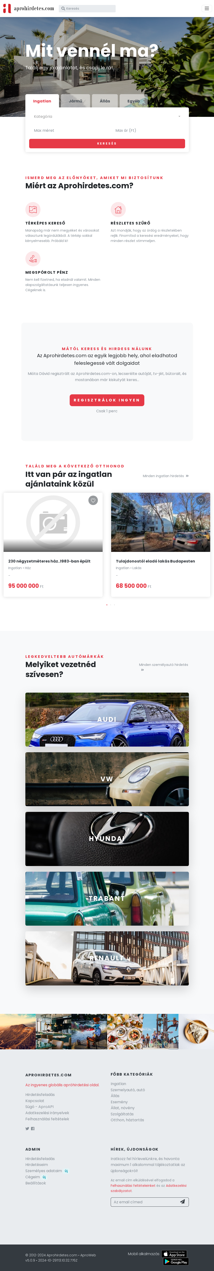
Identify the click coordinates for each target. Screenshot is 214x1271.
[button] (107, 605)
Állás (115, 1096)
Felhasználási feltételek (47, 1119)
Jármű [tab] (75, 101)
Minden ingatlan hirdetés (166, 476)
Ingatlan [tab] (42, 101)
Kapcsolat (34, 1101)
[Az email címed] (144, 1202)
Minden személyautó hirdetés (163, 667)
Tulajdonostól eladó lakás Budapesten (155, 561)
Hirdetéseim (36, 1164)
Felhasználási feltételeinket (133, 1185)
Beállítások (35, 1183)
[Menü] (207, 8)
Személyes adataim (47, 1171)
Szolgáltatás (122, 1114)
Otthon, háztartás (127, 1120)
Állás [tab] (105, 101)
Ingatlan (118, 1083)
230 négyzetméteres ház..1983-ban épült (49, 561)
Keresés (107, 143)
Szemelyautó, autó (128, 1090)
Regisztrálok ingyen (107, 400)
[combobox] (107, 116)
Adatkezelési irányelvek (47, 1113)
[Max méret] (66, 130)
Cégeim (36, 1177)
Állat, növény (123, 1108)
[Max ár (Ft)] (148, 130)
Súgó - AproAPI (39, 1106)
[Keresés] (87, 8)
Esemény (119, 1102)
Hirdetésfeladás (40, 1094)
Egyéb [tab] (133, 101)
